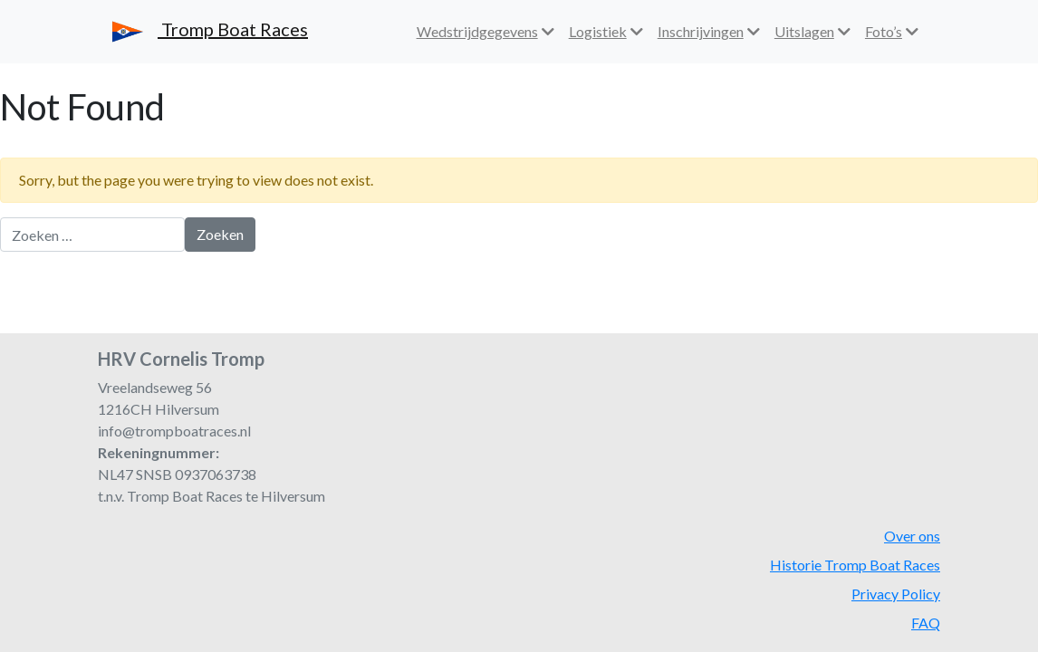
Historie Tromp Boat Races (855, 564)
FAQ (925, 622)
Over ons (912, 535)
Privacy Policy (895, 593)
